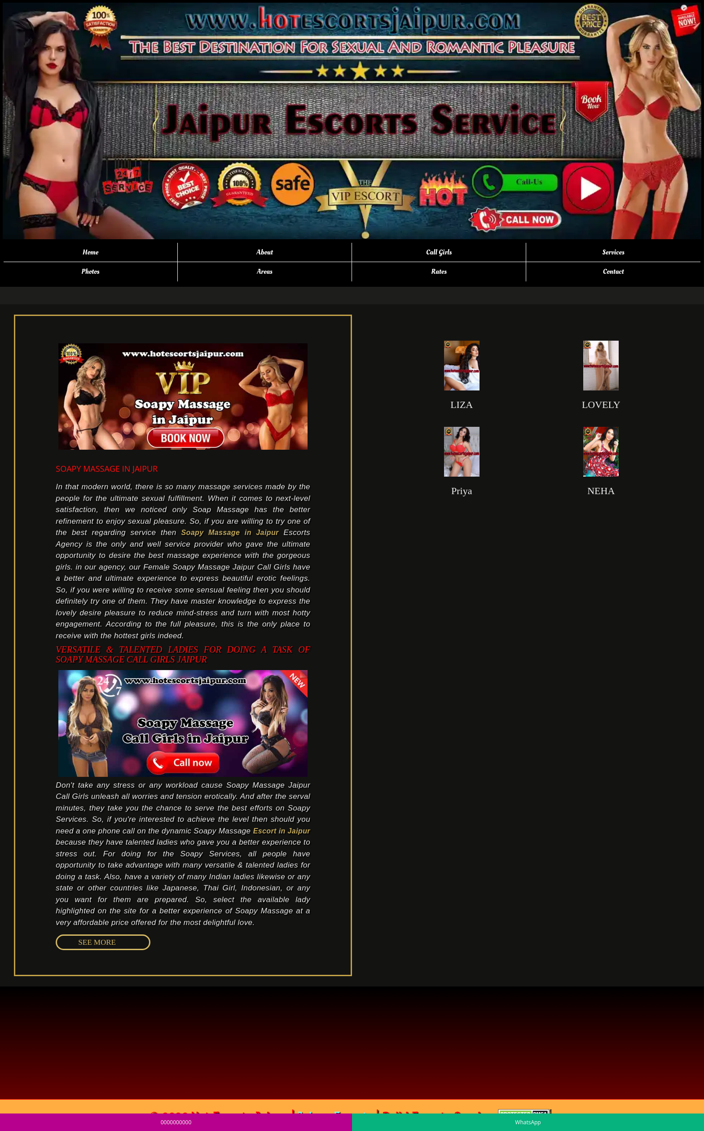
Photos (90, 271)
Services (614, 252)
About (264, 252)
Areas (265, 271)
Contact (613, 271)
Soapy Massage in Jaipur (229, 532)
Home (90, 252)
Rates (439, 271)
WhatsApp (528, 1122)
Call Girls (439, 252)
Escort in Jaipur (281, 831)
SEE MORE (97, 942)
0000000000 (176, 1122)
